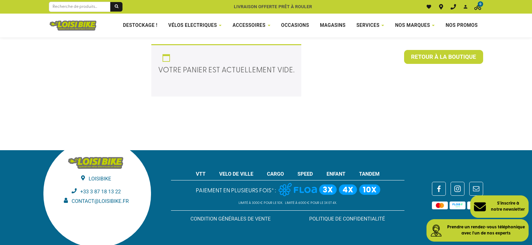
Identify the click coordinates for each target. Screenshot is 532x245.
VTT (201, 174)
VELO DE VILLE (236, 174)
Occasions (295, 25)
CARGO (275, 174)
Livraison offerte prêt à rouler (273, 6)
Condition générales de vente (230, 219)
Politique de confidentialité (347, 219)
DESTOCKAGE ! (140, 25)
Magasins (333, 25)
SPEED (305, 174)
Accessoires (248, 25)
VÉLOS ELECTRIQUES (192, 25)
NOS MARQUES (412, 25)
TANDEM (369, 174)
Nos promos (461, 25)
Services (368, 25)
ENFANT (335, 174)
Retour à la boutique (443, 56)
